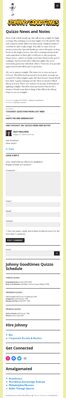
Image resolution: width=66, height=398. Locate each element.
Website (9, 221)
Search (8, 249)
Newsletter (15, 378)
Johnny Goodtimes (36, 100)
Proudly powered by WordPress (18, 395)
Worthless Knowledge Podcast (27, 381)
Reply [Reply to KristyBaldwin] (11, 149)
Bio (11, 334)
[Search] (57, 253)
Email (9, 211)
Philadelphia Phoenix (21, 385)
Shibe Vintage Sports (21, 388)
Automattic (53, 395)
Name (9, 201)
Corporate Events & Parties (25, 338)
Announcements (19, 102)
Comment (11, 170)
